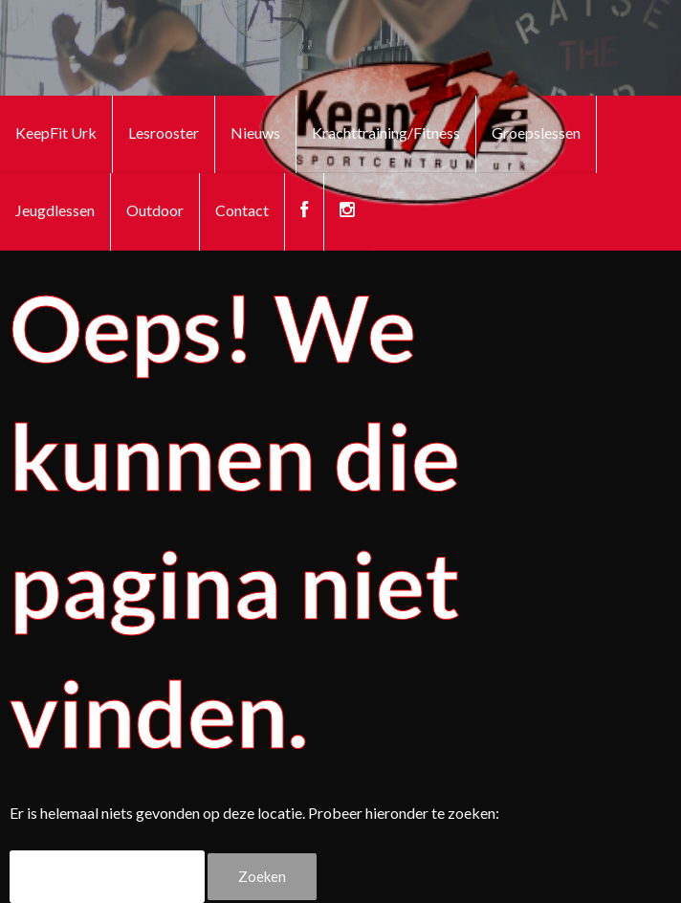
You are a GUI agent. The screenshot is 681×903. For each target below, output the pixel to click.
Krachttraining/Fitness (386, 132)
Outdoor (155, 210)
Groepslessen (536, 132)
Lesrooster (163, 132)
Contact (242, 210)
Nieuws (255, 132)
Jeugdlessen (55, 210)
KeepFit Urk (56, 132)
